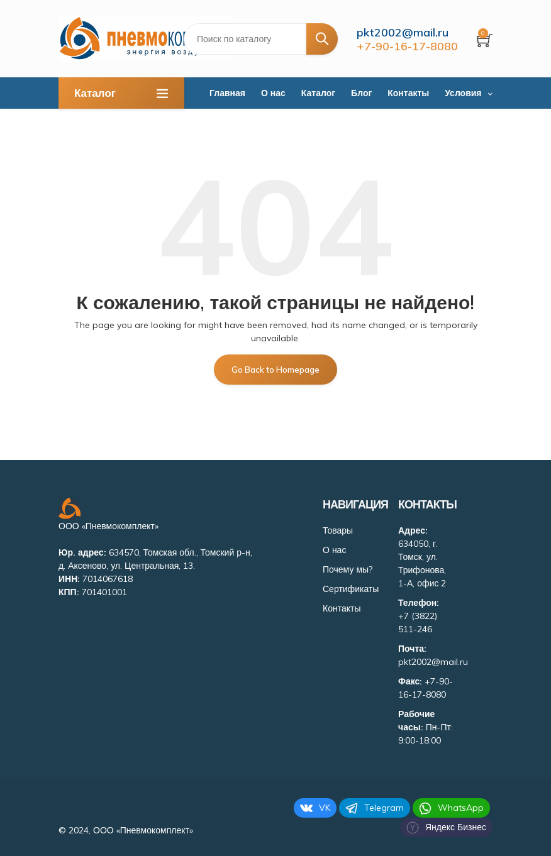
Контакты (408, 93)
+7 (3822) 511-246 (417, 622)
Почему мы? (347, 569)
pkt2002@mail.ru (402, 32)
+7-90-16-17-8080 (407, 46)
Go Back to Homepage (275, 370)
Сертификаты (351, 589)
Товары (338, 530)
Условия (463, 93)
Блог (361, 93)
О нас (273, 93)
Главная (227, 93)
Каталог (318, 93)
